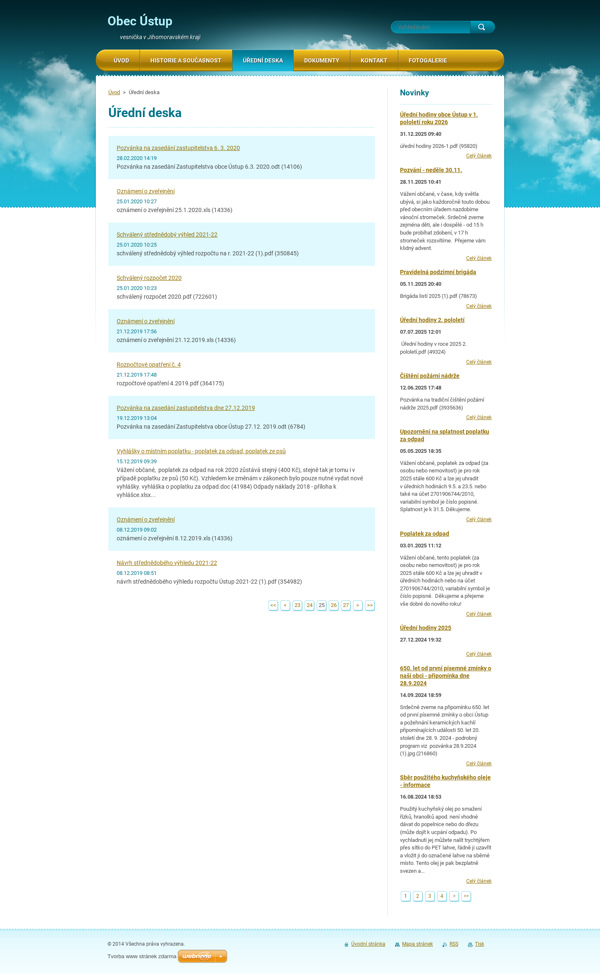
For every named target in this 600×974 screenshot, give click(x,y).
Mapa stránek (417, 944)
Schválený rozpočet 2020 (149, 278)
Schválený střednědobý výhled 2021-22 (167, 234)
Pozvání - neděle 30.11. (431, 170)
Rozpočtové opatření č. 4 (149, 364)
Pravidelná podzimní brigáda (438, 272)
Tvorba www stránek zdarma (142, 956)
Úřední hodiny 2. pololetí (432, 320)
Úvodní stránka (368, 944)
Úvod (114, 92)
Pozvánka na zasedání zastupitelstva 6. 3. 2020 (178, 148)
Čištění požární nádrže (430, 375)
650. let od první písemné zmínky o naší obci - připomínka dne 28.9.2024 (445, 676)
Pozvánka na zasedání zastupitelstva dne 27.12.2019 (186, 408)
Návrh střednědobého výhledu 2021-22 (167, 562)
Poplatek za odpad (424, 533)
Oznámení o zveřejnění (146, 191)
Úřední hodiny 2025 (425, 627)
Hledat (482, 27)
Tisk (479, 944)
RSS (454, 944)
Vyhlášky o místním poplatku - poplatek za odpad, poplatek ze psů (201, 451)
